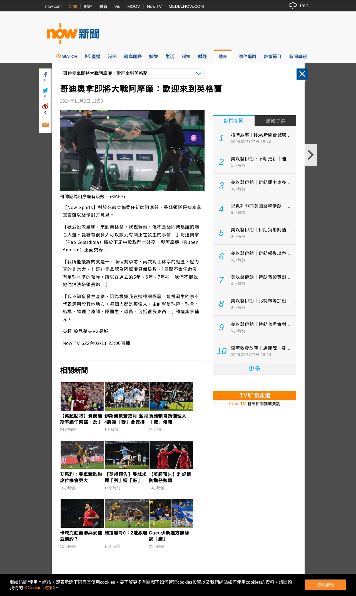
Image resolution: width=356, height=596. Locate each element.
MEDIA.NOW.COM (186, 6)
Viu (117, 6)
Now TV (154, 6)
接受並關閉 (325, 585)
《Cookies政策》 (39, 587)
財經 (88, 6)
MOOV (133, 6)
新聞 (73, 6)
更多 (254, 368)
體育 (103, 6)
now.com (53, 6)
